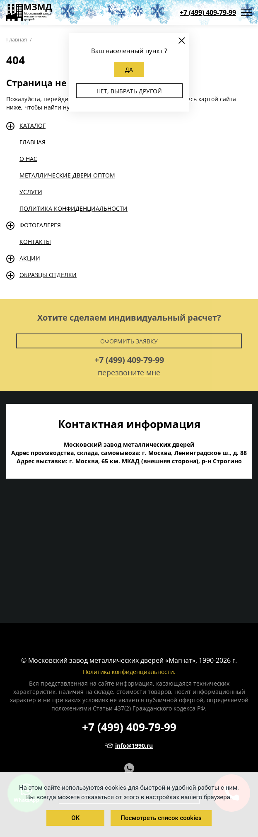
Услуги (30, 192)
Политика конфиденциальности (73, 208)
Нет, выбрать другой (129, 91)
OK (75, 818)
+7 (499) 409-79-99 (208, 12)
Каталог (32, 125)
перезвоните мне (129, 372)
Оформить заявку (129, 341)
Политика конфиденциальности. (129, 672)
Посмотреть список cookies (161, 818)
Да (129, 69)
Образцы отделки (48, 275)
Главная (32, 142)
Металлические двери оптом (67, 175)
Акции (29, 258)
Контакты (35, 242)
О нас (28, 159)
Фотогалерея (40, 225)
